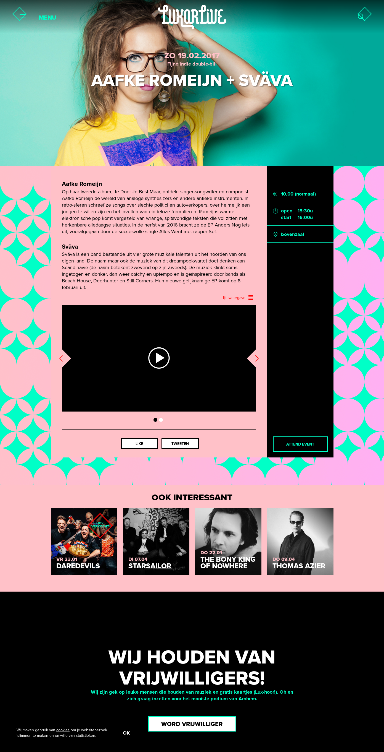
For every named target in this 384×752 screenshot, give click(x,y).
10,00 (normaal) (298, 194)
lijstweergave (238, 297)
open (286, 211)
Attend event (300, 444)
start (286, 217)
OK (126, 733)
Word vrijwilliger (192, 724)
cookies (63, 730)
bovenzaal (292, 234)
